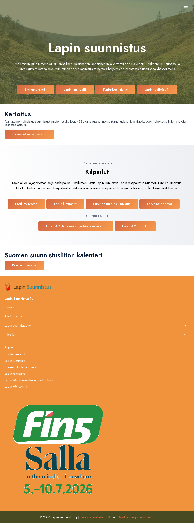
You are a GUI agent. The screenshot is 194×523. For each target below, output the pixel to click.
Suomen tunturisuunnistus (22, 367)
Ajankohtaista (13, 316)
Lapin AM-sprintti (16, 386)
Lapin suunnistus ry (18, 325)
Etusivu (9, 307)
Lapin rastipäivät (15, 373)
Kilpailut (10, 334)
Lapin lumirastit (15, 360)
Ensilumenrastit (15, 354)
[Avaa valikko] (185, 7)
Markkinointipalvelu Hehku (137, 517)
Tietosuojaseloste (92, 517)
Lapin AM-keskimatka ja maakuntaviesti (30, 380)
